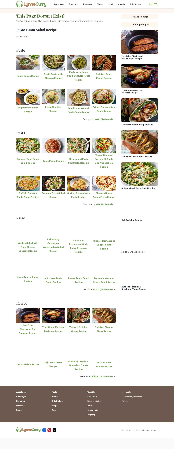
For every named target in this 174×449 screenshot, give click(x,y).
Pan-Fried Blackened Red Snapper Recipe (28, 329)
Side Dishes (135, 4)
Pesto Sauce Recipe (28, 76)
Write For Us (92, 397)
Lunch (111, 4)
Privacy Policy (93, 410)
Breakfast (73, 4)
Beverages (21, 396)
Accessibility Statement (132, 397)
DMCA (89, 406)
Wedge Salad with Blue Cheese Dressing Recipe (28, 247)
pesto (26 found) (103, 119)
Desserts (87, 4)
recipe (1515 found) (102, 376)
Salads (121, 4)
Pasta (54, 392)
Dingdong (91, 415)
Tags (54, 410)
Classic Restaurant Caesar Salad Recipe (104, 245)
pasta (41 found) (103, 204)
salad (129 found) (103, 289)
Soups (55, 406)
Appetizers (59, 4)
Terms (125, 401)
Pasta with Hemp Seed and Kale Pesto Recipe (78, 76)
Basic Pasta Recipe (53, 161)
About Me (91, 392)
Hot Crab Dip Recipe (28, 364)
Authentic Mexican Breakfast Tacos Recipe (78, 365)
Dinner (100, 4)
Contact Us (126, 392)
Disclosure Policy (94, 401)
